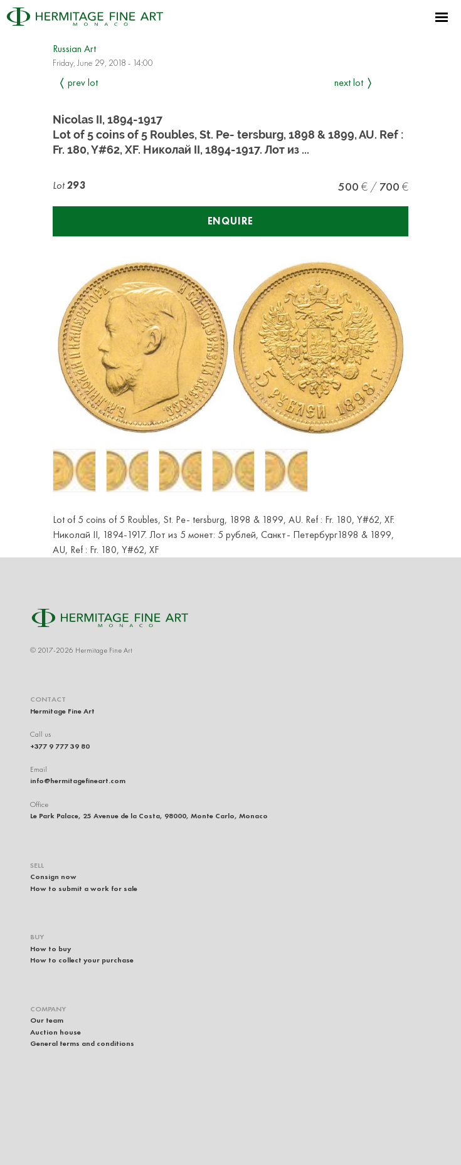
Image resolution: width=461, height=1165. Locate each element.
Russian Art (74, 49)
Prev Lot (83, 82)
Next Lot (348, 82)
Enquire (231, 221)
